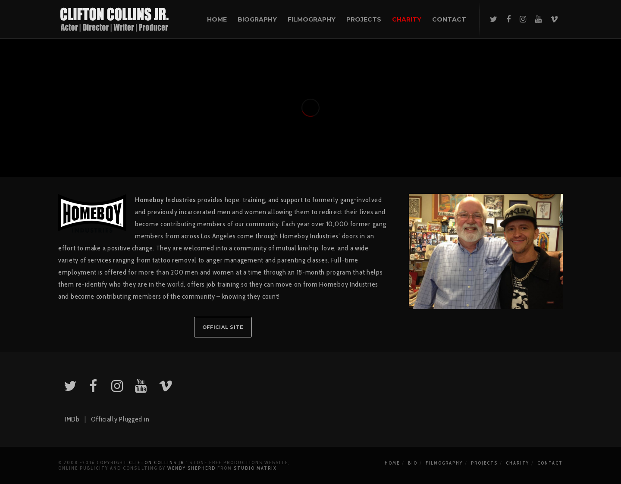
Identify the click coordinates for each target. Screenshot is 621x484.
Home (392, 463)
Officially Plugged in (120, 419)
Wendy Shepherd (191, 468)
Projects (484, 463)
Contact (550, 463)
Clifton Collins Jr (156, 462)
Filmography (444, 463)
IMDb (72, 419)
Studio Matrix (255, 468)
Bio (412, 463)
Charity (517, 463)
